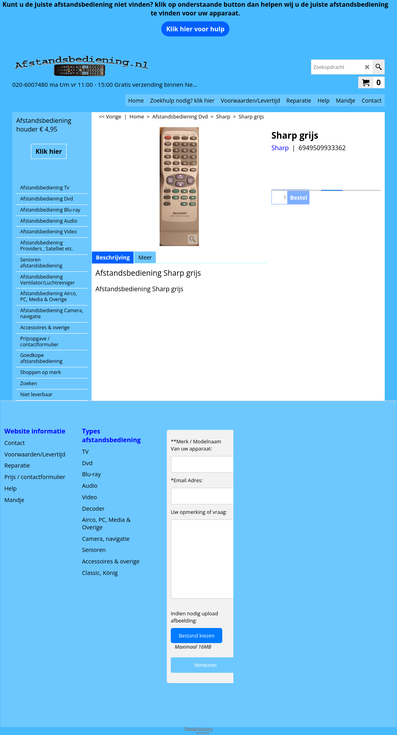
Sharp (280, 147)
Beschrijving (113, 257)
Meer (145, 257)
